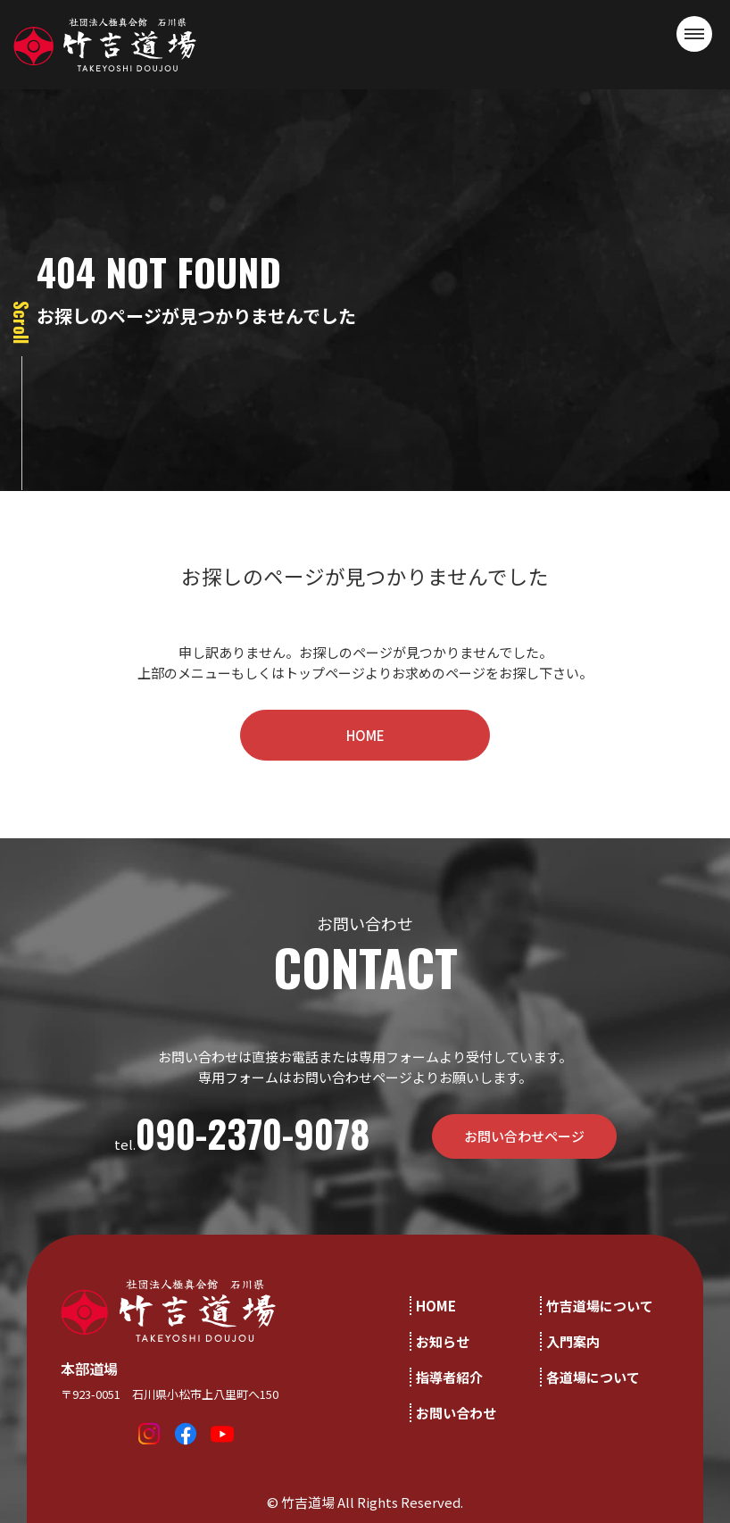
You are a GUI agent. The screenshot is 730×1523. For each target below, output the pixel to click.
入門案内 (573, 1341)
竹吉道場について (599, 1305)
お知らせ (442, 1341)
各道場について (593, 1377)
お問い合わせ (456, 1412)
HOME (365, 735)
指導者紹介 (449, 1377)
